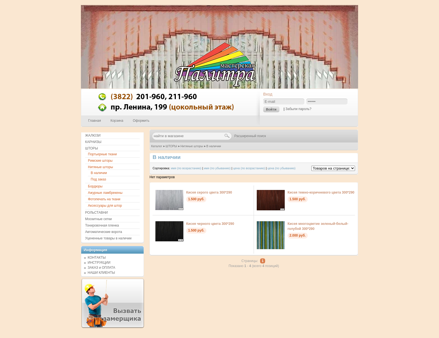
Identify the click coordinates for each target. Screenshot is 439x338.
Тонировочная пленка (102, 225)
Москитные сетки (98, 219)
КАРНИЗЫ (93, 142)
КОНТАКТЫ (97, 258)
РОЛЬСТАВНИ (96, 213)
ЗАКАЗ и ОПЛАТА (101, 268)
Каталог (156, 146)
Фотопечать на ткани (104, 199)
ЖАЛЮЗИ (93, 135)
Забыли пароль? (298, 109)
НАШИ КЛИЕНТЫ (101, 273)
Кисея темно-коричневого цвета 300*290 (321, 192)
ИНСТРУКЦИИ (99, 263)
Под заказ (98, 179)
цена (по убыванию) (281, 168)
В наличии (213, 146)
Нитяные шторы (191, 146)
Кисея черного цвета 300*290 (210, 224)
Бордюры (95, 186)
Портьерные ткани (102, 154)
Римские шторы (100, 161)
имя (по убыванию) (217, 168)
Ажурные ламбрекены (105, 193)
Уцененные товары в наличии (108, 238)
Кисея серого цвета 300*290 (209, 192)
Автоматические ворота (103, 232)
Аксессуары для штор (105, 206)
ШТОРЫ (171, 146)
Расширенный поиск (250, 136)
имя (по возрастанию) (186, 168)
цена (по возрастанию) (249, 168)
